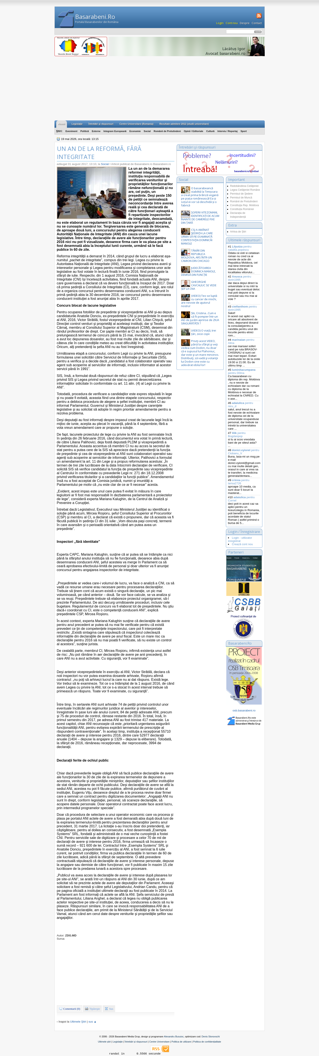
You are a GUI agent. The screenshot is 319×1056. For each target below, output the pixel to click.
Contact (257, 23)
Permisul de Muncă (241, 197)
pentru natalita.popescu (240, 248)
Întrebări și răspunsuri (136, 1041)
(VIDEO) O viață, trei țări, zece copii (203, 332)
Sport (243, 131)
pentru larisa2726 (238, 481)
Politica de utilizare (181, 1041)
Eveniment (71, 131)
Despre (244, 23)
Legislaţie (77, 124)
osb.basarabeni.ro (244, 710)
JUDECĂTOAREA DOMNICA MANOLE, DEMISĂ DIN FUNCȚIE (198, 271)
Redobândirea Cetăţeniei (244, 186)
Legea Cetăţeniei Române (245, 189)
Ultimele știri (104, 1041)
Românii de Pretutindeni (167, 131)
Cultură (210, 131)
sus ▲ (92, 1021)
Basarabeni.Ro (95, 16)
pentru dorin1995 (239, 278)
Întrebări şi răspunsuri (101, 124)
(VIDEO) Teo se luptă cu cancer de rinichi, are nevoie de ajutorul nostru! (199, 301)
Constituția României (242, 209)
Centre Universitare (159, 1041)
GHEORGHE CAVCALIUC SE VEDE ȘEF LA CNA (198, 285)
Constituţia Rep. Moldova (244, 205)
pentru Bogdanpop (237, 434)
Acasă (61, 124)
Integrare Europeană (114, 131)
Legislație (117, 1041)
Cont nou (232, 23)
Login (220, 23)
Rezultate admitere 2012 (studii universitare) (184, 124)
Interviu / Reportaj (228, 131)
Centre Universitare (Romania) (136, 124)
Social (147, 131)
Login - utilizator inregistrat (240, 539)
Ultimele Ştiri (78, 1021)
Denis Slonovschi (211, 1036)
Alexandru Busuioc (174, 1036)
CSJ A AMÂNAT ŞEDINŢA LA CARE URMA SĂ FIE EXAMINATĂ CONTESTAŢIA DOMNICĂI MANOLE (197, 236)
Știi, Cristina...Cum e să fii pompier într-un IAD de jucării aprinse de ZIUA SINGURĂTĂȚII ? (200, 318)
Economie (135, 131)
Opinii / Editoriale (193, 131)
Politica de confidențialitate (207, 1041)
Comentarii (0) (69, 1009)
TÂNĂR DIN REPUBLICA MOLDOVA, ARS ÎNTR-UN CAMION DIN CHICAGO (196, 256)
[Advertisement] (159, 88)
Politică (84, 131)
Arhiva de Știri (238, 231)
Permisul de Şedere (241, 193)
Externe (96, 131)
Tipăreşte (92, 1009)
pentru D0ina (242, 371)
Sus (108, 1009)
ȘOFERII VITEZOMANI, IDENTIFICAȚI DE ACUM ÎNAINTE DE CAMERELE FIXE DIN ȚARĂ (200, 217)
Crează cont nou (242, 544)
